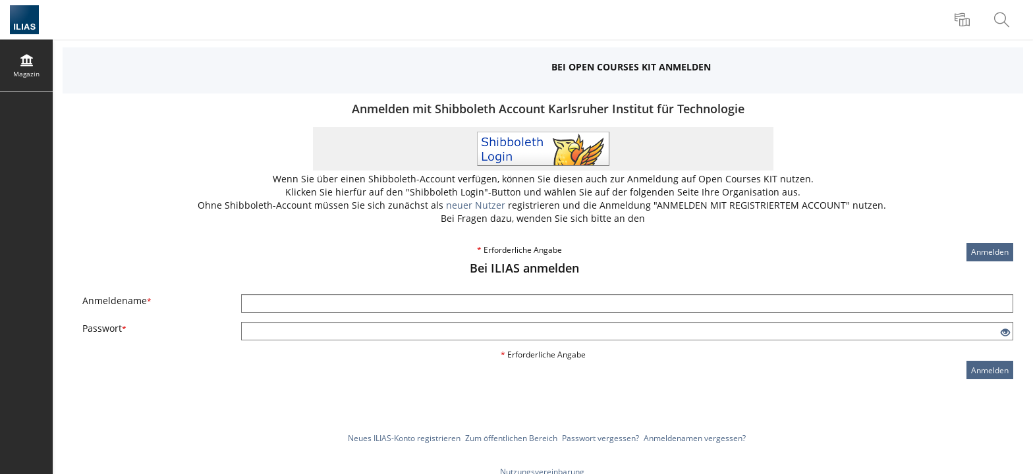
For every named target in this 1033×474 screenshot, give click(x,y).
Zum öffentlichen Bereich (511, 438)
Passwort (104, 328)
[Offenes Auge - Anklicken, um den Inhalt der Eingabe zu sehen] (1005, 333)
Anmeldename (117, 300)
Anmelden (990, 251)
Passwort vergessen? (600, 438)
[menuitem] (964, 20)
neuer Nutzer (475, 205)
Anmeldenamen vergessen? (695, 438)
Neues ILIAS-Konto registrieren (404, 438)
